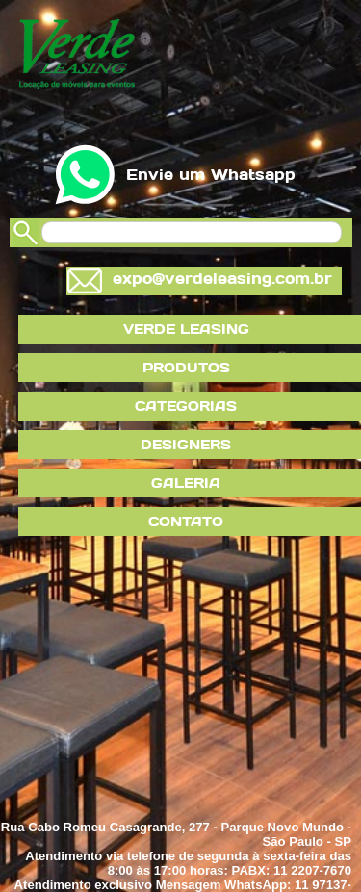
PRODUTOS (186, 367)
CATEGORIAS (186, 406)
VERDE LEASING (186, 329)
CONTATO (185, 521)
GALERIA (185, 483)
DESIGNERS (186, 444)
